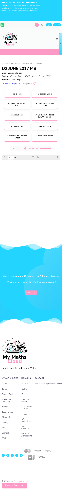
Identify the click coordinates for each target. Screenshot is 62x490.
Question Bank (45, 93)
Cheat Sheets (17, 114)
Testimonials (7, 412)
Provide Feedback (15, 485)
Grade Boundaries (44, 135)
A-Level (5, 63)
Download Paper (9, 84)
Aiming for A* (17, 126)
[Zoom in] (38, 158)
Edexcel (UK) (28, 63)
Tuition (5, 389)
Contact (5, 432)
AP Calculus (25, 427)
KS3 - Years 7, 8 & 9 (26, 407)
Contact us (31, 292)
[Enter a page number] (11, 158)
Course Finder (8, 394)
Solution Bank (44, 126)
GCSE (24, 389)
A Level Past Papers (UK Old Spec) (45, 115)
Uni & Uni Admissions (26, 434)
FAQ (4, 438)
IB (22, 394)
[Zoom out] (33, 158)
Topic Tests (17, 93)
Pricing (5, 422)
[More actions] (57, 158)
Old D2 (39, 63)
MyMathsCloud (21, 481)
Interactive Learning (6, 400)
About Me (6, 417)
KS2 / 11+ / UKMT (26, 400)
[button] (13, 148)
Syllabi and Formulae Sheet (17, 136)
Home (4, 383)
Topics (5, 406)
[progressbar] (19, 148)
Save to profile (27, 83)
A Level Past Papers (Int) (45, 104)
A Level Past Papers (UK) (17, 104)
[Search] (37, 25)
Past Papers (16, 63)
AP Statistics (25, 420)
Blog (4, 427)
